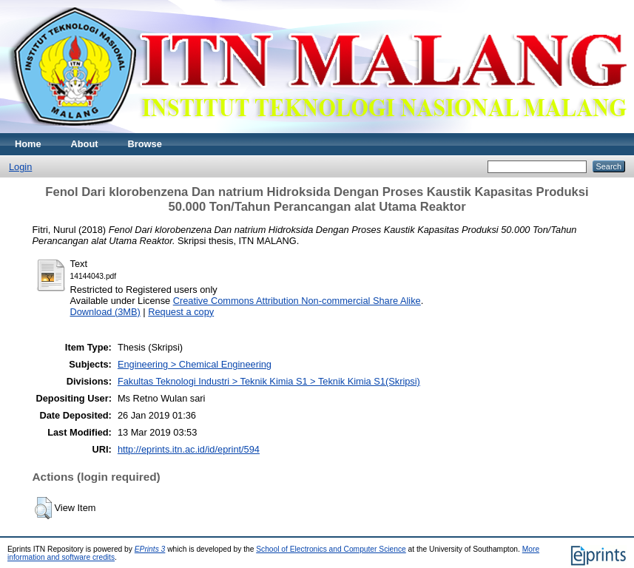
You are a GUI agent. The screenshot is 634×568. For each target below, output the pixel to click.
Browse (145, 143)
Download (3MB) (105, 311)
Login (20, 166)
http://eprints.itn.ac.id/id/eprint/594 (189, 449)
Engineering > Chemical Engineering (195, 364)
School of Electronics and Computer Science (331, 549)
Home (28, 143)
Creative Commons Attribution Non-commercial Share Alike (297, 300)
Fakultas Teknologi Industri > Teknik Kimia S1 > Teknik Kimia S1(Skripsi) (269, 381)
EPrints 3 (150, 549)
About (84, 143)
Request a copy (181, 311)
